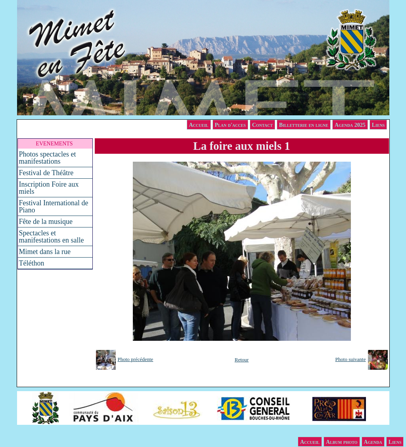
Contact (262, 125)
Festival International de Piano (53, 206)
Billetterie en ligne (303, 125)
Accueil (199, 125)
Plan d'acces (230, 125)
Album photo (342, 442)
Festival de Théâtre (46, 173)
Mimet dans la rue (45, 252)
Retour (242, 360)
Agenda (373, 442)
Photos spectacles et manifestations (47, 157)
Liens (378, 125)
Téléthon (31, 263)
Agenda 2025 (350, 125)
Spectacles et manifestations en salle (51, 236)
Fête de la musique (46, 221)
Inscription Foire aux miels (49, 187)
